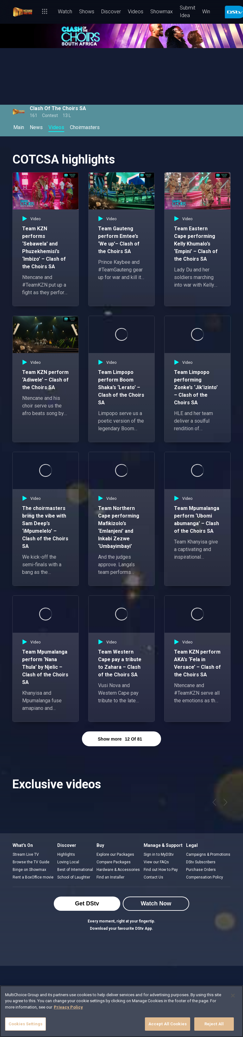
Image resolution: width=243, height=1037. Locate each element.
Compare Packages (114, 862)
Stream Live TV (26, 854)
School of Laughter (73, 877)
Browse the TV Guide (31, 862)
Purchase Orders (201, 869)
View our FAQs (156, 862)
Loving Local (68, 862)
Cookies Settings (25, 1023)
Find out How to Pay (161, 869)
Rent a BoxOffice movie (33, 877)
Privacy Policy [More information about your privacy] (68, 1007)
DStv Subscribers (200, 862)
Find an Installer (110, 877)
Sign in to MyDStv (159, 854)
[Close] (233, 996)
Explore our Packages (115, 854)
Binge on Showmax (29, 869)
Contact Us (153, 877)
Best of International (75, 869)
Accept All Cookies (167, 1023)
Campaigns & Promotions (208, 854)
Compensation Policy (204, 877)
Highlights (66, 854)
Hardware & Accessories (118, 869)
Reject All (214, 1023)
